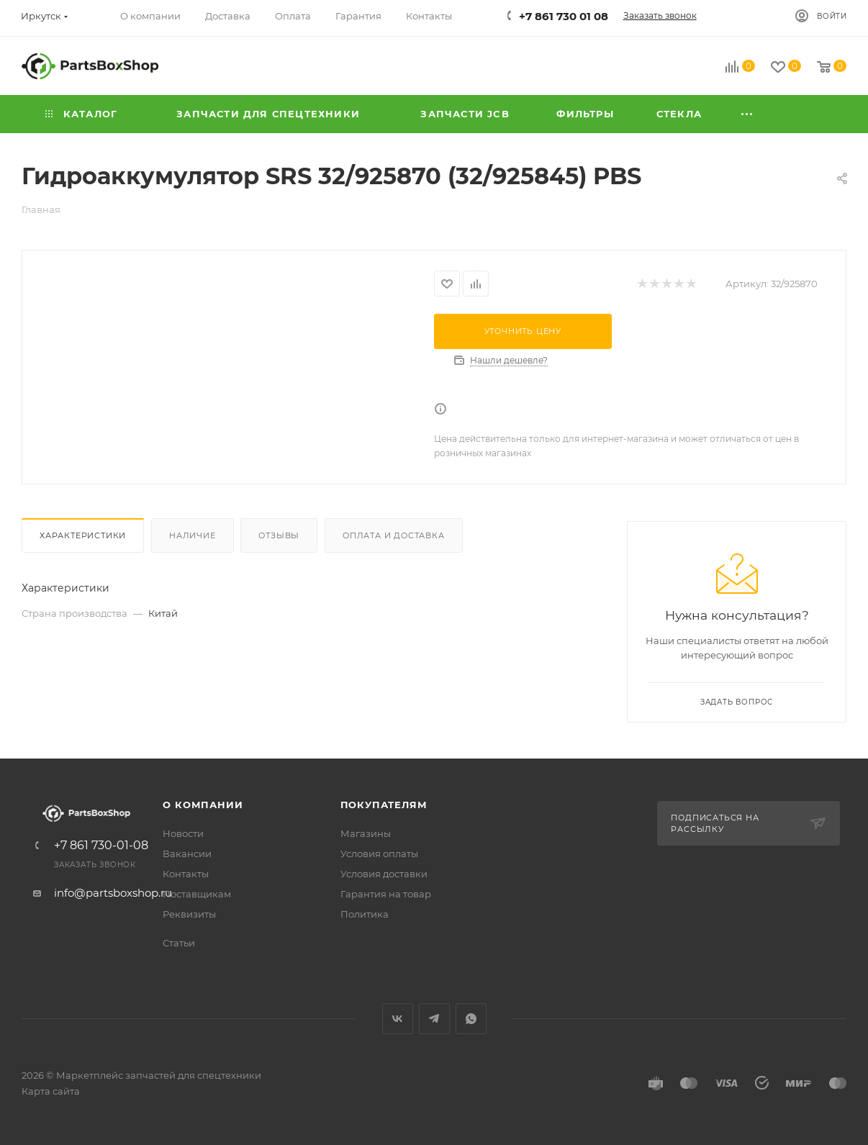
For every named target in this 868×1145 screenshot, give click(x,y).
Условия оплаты (379, 853)
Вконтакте (397, 1018)
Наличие (192, 535)
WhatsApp (471, 1018)
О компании (203, 804)
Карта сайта (51, 1091)
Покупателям (384, 804)
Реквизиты (189, 914)
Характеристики (83, 535)
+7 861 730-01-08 (101, 845)
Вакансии (187, 853)
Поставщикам (197, 894)
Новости (183, 833)
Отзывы (278, 535)
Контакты (186, 873)
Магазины (365, 833)
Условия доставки (384, 873)
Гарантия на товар (385, 894)
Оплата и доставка (394, 535)
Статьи (179, 943)
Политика (364, 914)
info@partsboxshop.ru (113, 893)
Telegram (434, 1018)
